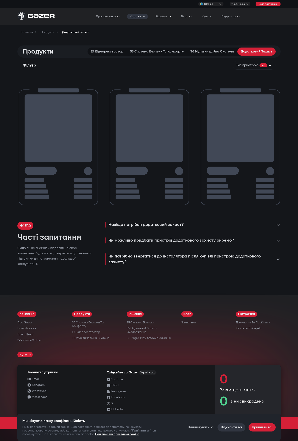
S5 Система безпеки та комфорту (157, 52)
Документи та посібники (253, 322)
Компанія (26, 314)
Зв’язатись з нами (29, 340)
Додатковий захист (256, 52)
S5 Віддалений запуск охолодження (142, 330)
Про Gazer (24, 322)
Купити (25, 354)
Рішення (135, 314)
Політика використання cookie (117, 434)
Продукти (82, 314)
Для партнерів (268, 4)
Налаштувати (201, 427)
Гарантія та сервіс (249, 328)
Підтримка (246, 314)
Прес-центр (25, 334)
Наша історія (26, 328)
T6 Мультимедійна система (212, 52)
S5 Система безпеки (140, 322)
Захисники (188, 322)
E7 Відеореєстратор (107, 52)
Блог (187, 314)
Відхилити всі (231, 427)
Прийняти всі (262, 427)
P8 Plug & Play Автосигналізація (149, 338)
